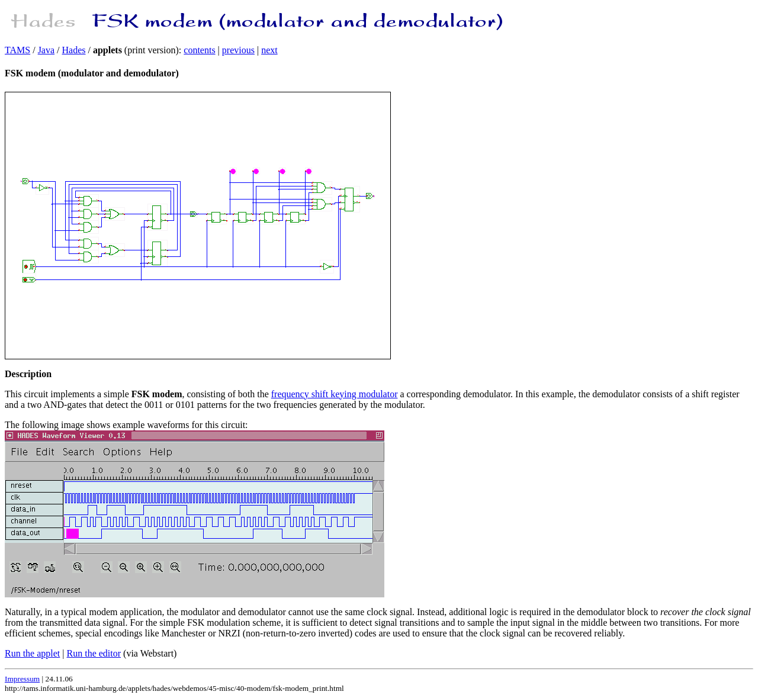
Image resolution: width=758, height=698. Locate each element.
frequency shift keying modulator (334, 394)
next (269, 50)
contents (199, 50)
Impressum (22, 678)
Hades (74, 50)
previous (238, 50)
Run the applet (32, 653)
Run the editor (94, 653)
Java (46, 50)
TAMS (17, 50)
